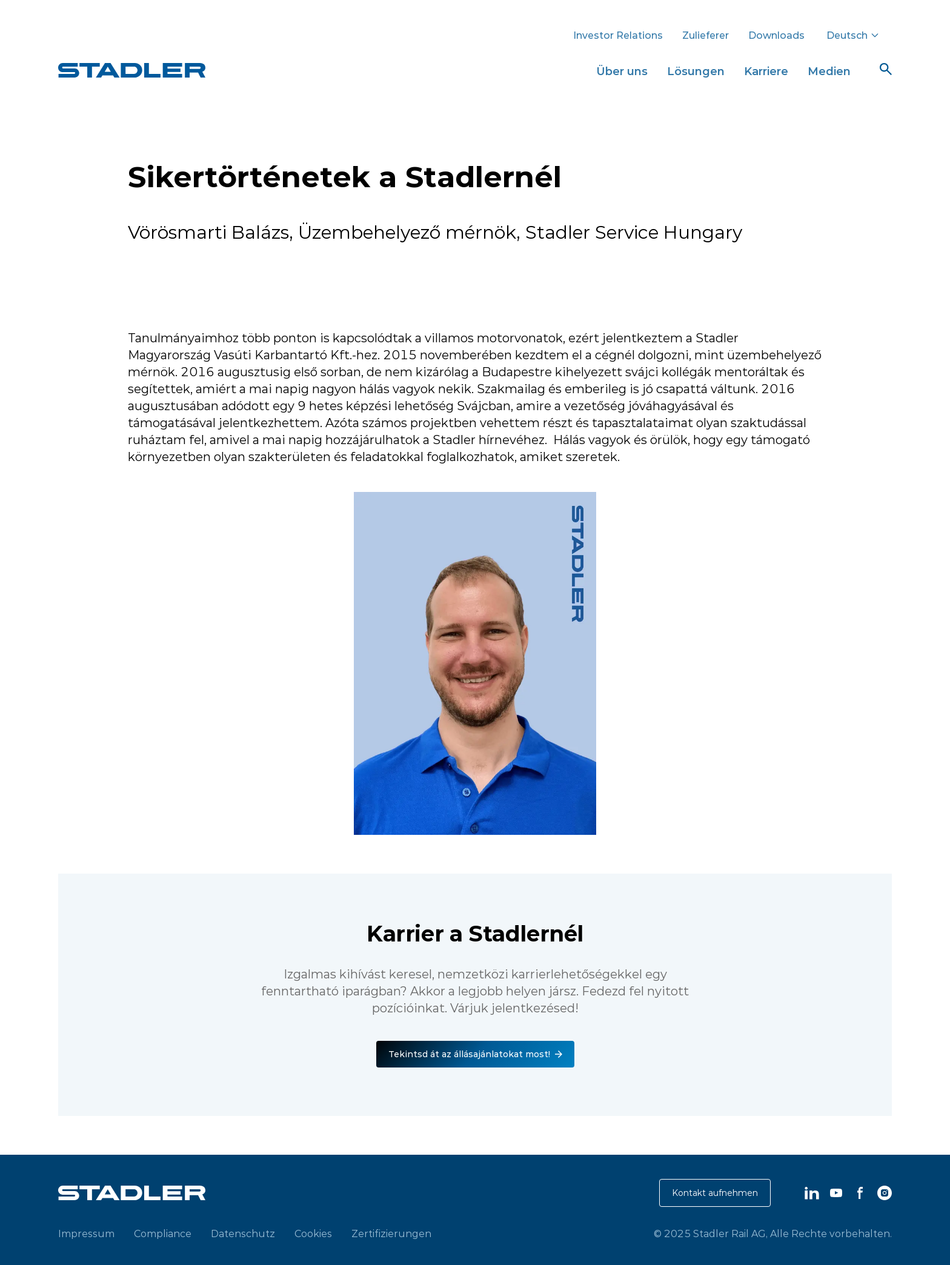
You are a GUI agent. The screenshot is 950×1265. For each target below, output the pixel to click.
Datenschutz (243, 1233)
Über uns (622, 71)
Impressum (86, 1233)
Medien (829, 71)
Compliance (162, 1233)
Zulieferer (705, 35)
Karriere (766, 71)
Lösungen (696, 71)
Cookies (313, 1233)
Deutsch (853, 35)
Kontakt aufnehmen (715, 1192)
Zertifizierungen (391, 1233)
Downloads (776, 35)
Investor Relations (618, 35)
